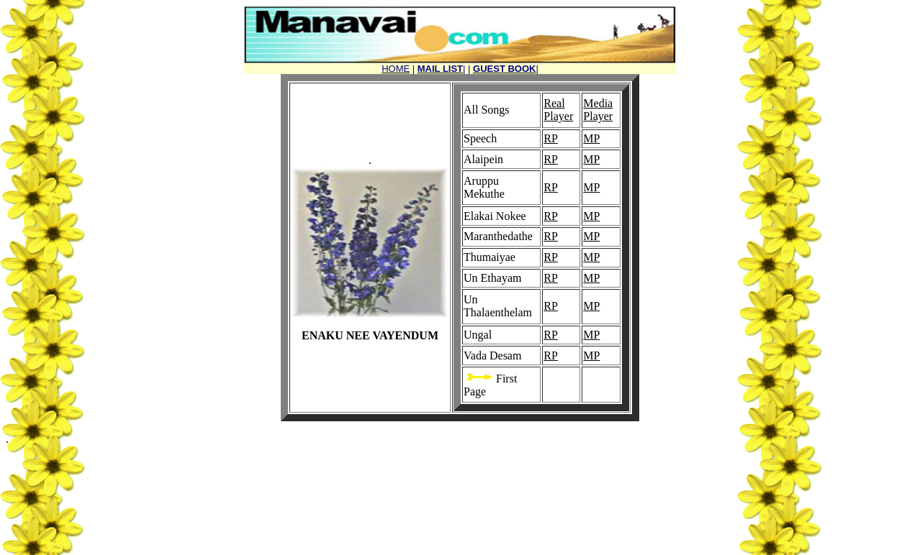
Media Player (598, 109)
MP (591, 138)
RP (551, 138)
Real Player (558, 109)
